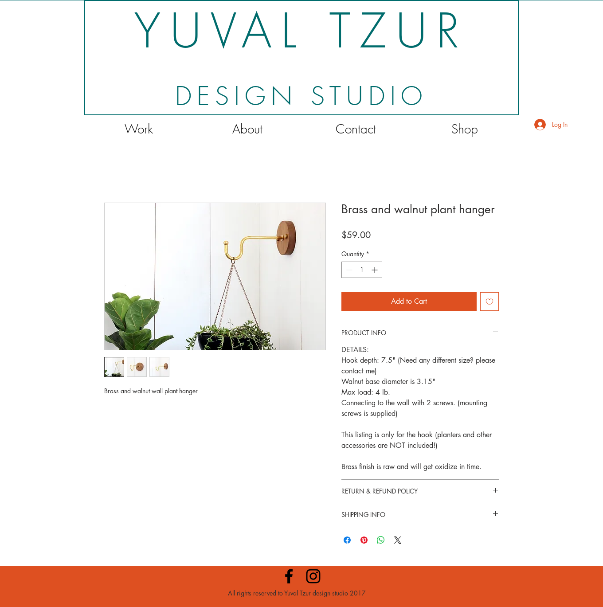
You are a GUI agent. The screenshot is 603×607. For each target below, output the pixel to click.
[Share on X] (397, 540)
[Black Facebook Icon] (288, 576)
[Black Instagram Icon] (313, 576)
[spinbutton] (362, 270)
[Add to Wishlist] (489, 301)
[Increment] (375, 270)
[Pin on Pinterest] (364, 540)
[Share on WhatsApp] (381, 540)
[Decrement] (348, 270)
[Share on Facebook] (347, 540)
